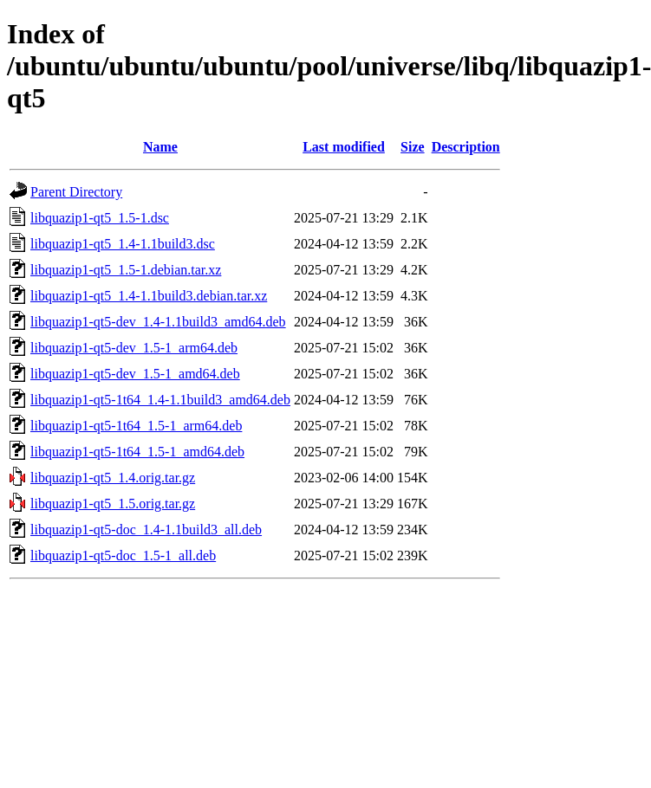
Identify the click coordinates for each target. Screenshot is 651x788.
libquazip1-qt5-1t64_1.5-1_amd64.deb (137, 451)
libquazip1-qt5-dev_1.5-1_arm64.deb (134, 347)
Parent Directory (76, 191)
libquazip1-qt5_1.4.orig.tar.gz (112, 477)
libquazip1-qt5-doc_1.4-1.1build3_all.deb (146, 529)
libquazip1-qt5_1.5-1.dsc (99, 217)
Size (412, 146)
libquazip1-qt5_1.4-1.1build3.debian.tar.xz (148, 295)
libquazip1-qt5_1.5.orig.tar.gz (112, 503)
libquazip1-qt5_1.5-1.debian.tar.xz (125, 269)
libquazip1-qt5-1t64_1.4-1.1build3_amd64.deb (160, 399)
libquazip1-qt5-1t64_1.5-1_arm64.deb (136, 425)
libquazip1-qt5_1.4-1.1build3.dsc (122, 243)
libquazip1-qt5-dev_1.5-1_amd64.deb (135, 373)
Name (160, 146)
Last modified (344, 146)
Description (466, 146)
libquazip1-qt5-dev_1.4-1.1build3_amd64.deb (158, 321)
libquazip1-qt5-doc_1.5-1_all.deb (123, 555)
